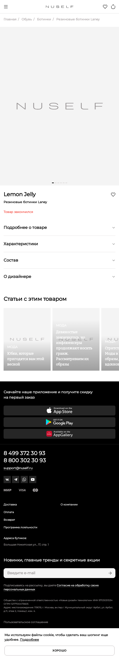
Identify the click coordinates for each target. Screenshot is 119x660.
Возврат (9, 519)
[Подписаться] (109, 573)
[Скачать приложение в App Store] (59, 410)
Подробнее (29, 640)
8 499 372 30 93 (24, 453)
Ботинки (43, 19)
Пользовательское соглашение (26, 622)
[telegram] (15, 479)
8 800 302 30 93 (25, 460)
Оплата (9, 512)
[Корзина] (113, 6)
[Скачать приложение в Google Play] (59, 422)
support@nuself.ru (18, 468)
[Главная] (59, 7)
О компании (69, 504)
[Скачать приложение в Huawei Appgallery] (59, 434)
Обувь (26, 19)
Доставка (10, 504)
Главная (10, 19)
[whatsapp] (24, 479)
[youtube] (32, 479)
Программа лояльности (20, 527)
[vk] (7, 479)
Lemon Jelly (20, 194)
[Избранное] (105, 6)
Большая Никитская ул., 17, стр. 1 (26, 544)
